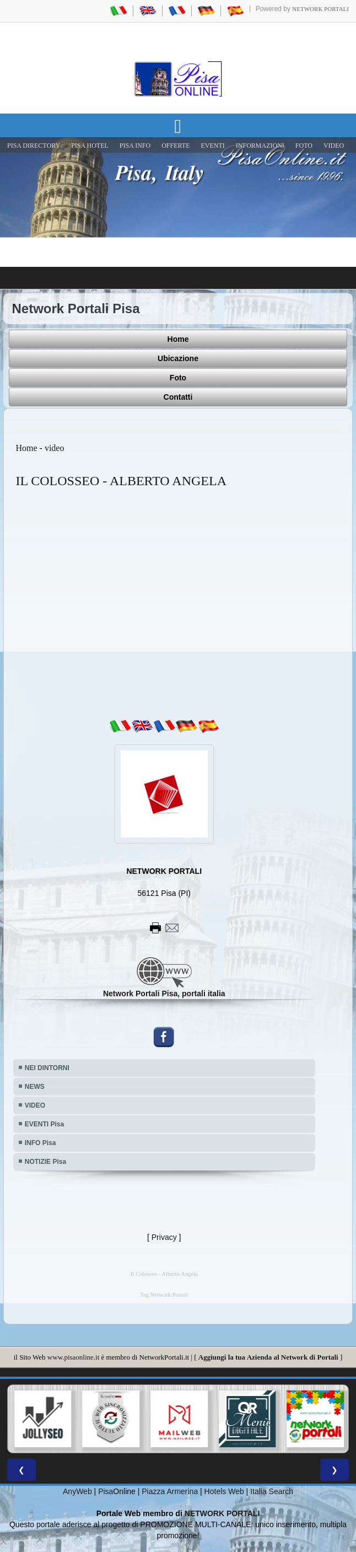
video (54, 448)
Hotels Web (224, 1491)
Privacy (164, 1237)
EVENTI (212, 145)
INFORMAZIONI (260, 145)
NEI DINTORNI (47, 1068)
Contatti (178, 397)
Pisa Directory (33, 145)
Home (178, 339)
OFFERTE (175, 145)
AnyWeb (77, 1491)
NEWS (35, 1087)
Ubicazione (178, 358)
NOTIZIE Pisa (45, 1162)
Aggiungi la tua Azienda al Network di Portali (268, 1357)
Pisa (105, 1491)
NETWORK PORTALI (222, 1513)
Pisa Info (135, 145)
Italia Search (271, 1491)
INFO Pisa (40, 1143)
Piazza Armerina (170, 1491)
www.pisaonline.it (73, 1357)
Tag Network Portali (164, 1295)
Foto (178, 377)
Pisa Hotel (90, 145)
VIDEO (333, 145)
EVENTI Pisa (44, 1124)
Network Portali (320, 9)
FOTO (303, 145)
